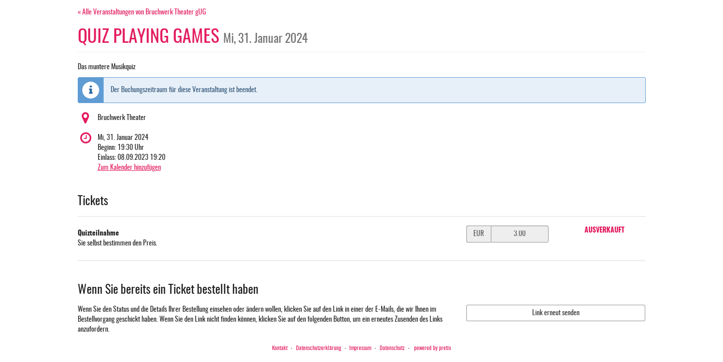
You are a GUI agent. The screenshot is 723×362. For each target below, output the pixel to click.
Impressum (360, 348)
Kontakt (280, 348)
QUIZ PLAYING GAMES (193, 37)
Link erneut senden (555, 313)
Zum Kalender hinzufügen (129, 167)
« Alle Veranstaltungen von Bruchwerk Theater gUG (142, 12)
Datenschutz (392, 348)
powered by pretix (432, 348)
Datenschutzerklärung (318, 348)
